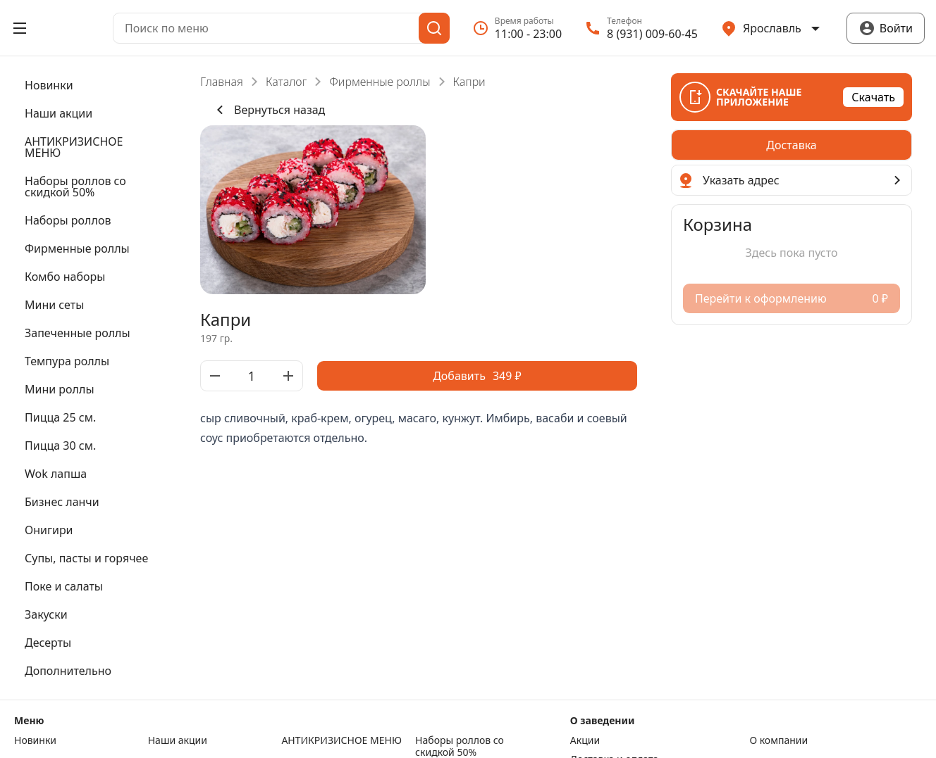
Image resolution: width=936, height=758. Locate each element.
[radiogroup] (791, 145)
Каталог (286, 81)
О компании (778, 740)
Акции (585, 740)
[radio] (791, 145)
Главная (221, 81)
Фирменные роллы (379, 81)
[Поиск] (434, 28)
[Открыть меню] (19, 28)
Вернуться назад (268, 109)
